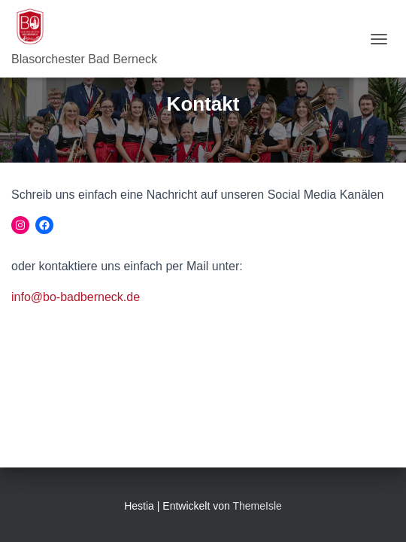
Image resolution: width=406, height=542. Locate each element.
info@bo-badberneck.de (75, 297)
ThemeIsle (256, 506)
